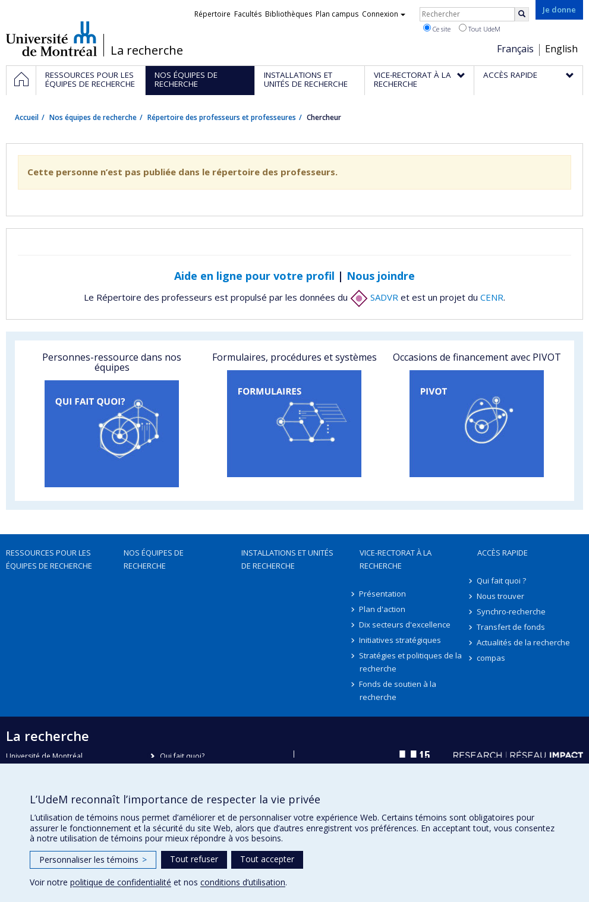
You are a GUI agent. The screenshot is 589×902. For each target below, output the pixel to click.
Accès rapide (502, 552)
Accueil (27, 117)
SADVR (374, 297)
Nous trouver (501, 596)
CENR (491, 297)
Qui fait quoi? (182, 756)
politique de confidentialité (120, 882)
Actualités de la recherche (524, 642)
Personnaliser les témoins (93, 859)
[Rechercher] (522, 14)
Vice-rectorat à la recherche (395, 559)
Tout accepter (267, 859)
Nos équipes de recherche (93, 117)
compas (491, 657)
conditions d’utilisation (242, 882)
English (561, 48)
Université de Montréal (51, 38)
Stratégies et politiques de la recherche (411, 662)
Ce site (437, 28)
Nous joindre (381, 276)
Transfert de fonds (511, 627)
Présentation (383, 593)
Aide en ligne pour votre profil (254, 276)
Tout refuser (194, 859)
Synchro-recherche (511, 611)
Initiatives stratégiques (401, 640)
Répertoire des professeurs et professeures (221, 117)
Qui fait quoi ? (502, 580)
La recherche (147, 50)
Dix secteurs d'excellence (405, 624)
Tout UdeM (479, 28)
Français (515, 48)
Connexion (383, 14)
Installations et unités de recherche (287, 559)
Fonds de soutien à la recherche (398, 690)
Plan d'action (383, 609)
